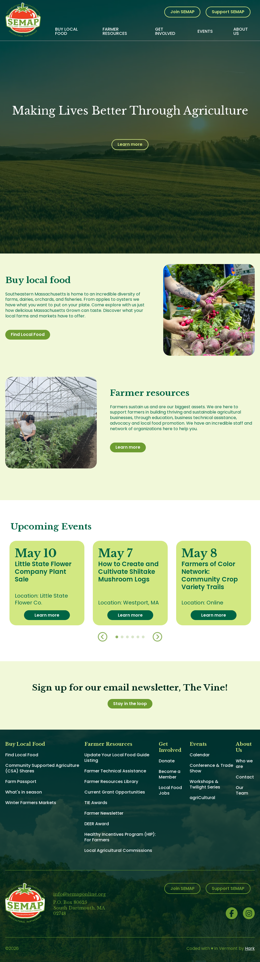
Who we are (244, 763)
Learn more (130, 144)
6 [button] (143, 637)
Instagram (249, 913)
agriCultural (202, 798)
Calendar (200, 755)
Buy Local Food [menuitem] (66, 31)
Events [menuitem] (205, 31)
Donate (167, 761)
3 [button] (127, 637)
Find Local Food (28, 334)
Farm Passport (20, 781)
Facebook (232, 913)
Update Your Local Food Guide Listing (116, 757)
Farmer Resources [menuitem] (115, 31)
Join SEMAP (182, 12)
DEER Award (96, 824)
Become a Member (169, 774)
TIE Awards (95, 803)
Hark (250, 948)
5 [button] (138, 637)
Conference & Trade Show (211, 768)
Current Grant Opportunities (114, 792)
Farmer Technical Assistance (115, 771)
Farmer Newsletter (103, 813)
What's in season (23, 792)
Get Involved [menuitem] (165, 31)
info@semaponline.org (79, 894)
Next (157, 636)
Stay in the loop (130, 704)
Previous (102, 636)
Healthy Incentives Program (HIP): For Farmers (120, 837)
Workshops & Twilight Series (205, 784)
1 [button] (116, 637)
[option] (46, 583)
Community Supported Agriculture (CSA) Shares (42, 768)
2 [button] (122, 637)
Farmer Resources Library (111, 781)
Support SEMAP (228, 12)
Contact (245, 777)
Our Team (242, 790)
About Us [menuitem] (240, 31)
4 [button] (132, 637)
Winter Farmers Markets (30, 803)
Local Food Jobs (170, 790)
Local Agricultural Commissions (118, 850)
